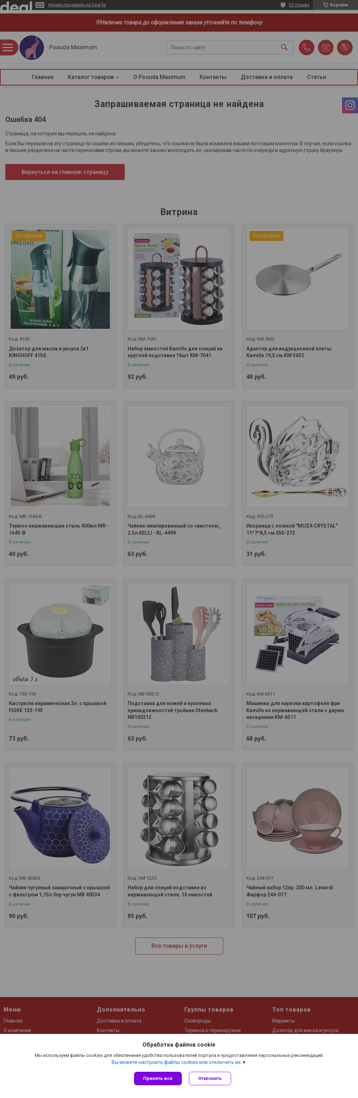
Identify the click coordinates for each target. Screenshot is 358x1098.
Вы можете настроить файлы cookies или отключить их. (177, 1062)
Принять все (158, 1078)
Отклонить (210, 1078)
